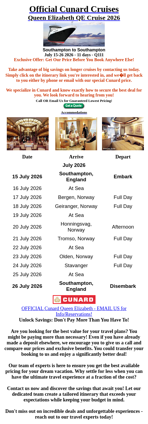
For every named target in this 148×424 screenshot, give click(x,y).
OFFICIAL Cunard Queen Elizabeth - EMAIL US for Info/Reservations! (74, 311)
